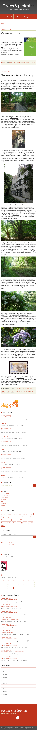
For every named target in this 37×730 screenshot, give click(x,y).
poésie (25, 522)
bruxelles (9, 514)
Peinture (5, 691)
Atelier (2, 449)
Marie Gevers (8, 83)
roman (15, 514)
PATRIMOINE (4, 504)
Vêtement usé (10, 33)
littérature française (6, 520)
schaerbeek (30, 517)
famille (3, 514)
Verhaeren (16, 213)
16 (23, 586)
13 (8, 586)
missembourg (12, 63)
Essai (14, 522)
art (20, 514)
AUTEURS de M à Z (5, 495)
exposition (25, 514)
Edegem (30, 80)
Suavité (3, 475)
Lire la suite (31, 556)
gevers (27, 62)
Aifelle (2, 638)
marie (7, 63)
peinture (10, 517)
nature (19, 522)
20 (8, 588)
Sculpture (3, 517)
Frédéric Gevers (14, 118)
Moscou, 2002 (5, 430)
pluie (30, 391)
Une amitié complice (6, 417)
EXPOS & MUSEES (5, 499)
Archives (18, 17)
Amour (3, 525)
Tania (2, 599)
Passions (3, 62)
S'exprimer (3, 423)
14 (13, 586)
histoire (31, 522)
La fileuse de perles (6, 456)
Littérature (29, 61)
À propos (27, 17)
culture (17, 517)
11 (33, 584)
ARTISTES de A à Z (5, 497)
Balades (5, 672)
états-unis (22, 520)
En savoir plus (29, 728)
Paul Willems (22, 83)
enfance (20, 62)
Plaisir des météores (12, 218)
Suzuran (3, 443)
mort (17, 63)
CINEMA (3, 501)
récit (23, 63)
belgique (15, 520)
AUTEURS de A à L (5, 493)
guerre (3, 391)
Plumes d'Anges (5, 651)
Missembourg (14, 86)
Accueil (9, 17)
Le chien (3, 462)
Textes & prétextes (18, 6)
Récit (31, 514)
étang (23, 62)
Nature (3, 390)
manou (3, 619)
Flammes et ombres (6, 469)
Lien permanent (5, 61)
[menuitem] (9, 16)
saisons (3, 392)
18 (33, 586)
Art (3, 669)
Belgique (19, 61)
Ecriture (23, 517)
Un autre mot (4, 436)
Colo (2, 625)
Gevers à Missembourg (17, 75)
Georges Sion (23, 315)
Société (5, 694)
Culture (24, 61)
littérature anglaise (5, 522)
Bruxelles (5, 677)
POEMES (3, 506)
